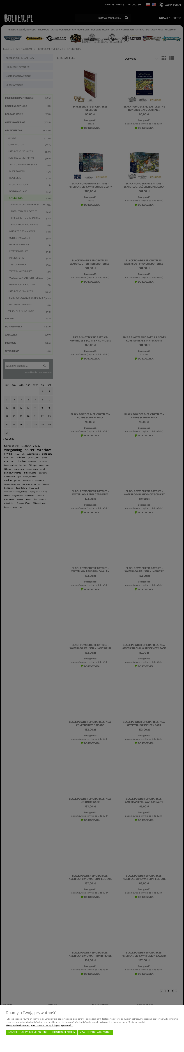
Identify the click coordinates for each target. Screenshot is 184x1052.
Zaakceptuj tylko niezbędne (28, 1032)
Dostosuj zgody (63, 1032)
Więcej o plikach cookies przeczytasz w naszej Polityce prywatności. (39, 1025)
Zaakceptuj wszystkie (95, 1032)
